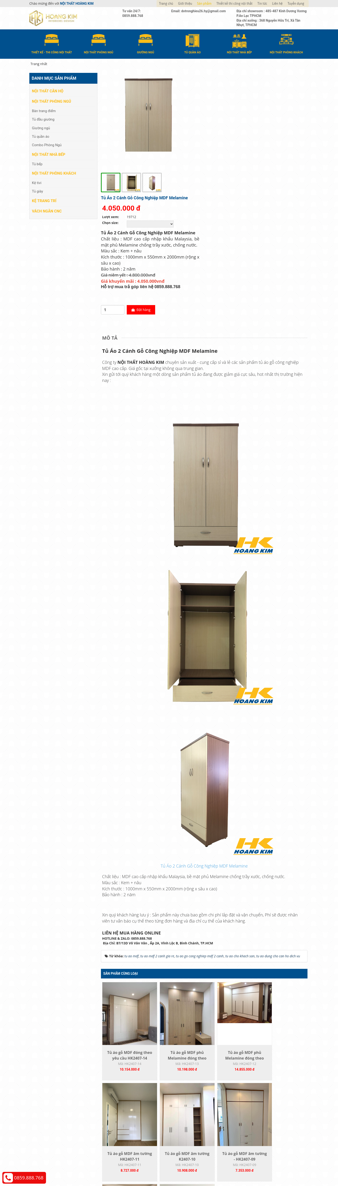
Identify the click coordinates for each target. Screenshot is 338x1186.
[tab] (111, 236)
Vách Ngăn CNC (47, 210)
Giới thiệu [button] (185, 3)
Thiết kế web (236, 1170)
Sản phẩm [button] (204, 3)
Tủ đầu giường (43, 119)
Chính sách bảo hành (260, 1134)
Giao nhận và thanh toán (192, 1120)
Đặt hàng (245, 207)
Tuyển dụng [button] (296, 3)
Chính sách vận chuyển (261, 1120)
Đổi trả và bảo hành (189, 1127)
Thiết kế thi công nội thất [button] (234, 3)
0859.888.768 (28, 1177)
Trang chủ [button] (166, 3)
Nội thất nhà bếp (48, 154)
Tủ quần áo (40, 136)
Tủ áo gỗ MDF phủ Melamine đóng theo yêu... (178, 958)
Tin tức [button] (262, 3)
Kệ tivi (36, 183)
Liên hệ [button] (277, 3)
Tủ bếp (37, 163)
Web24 (249, 1170)
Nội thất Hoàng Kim (213, 1170)
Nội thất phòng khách (54, 173)
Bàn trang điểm (44, 110)
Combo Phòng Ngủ (46, 145)
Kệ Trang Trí (44, 200)
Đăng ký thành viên (188, 1134)
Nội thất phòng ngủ (51, 101)
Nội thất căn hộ (47, 91)
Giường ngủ (41, 128)
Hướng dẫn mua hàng (190, 1113)
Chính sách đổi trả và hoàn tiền (268, 1127)
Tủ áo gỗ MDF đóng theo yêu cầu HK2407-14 (126, 958)
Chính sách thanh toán (261, 1113)
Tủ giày (37, 191)
